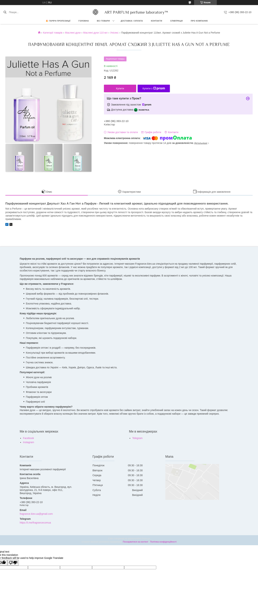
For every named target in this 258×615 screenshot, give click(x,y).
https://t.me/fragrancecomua (35, 522)
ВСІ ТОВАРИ (103, 21)
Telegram (137, 438)
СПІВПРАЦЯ (176, 21)
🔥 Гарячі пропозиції (58, 21)
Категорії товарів (52, 32)
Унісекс (114, 32)
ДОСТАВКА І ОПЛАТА (132, 21)
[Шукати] (5, 12)
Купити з (153, 88)
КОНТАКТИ (156, 21)
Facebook (28, 438)
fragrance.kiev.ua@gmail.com (36, 513)
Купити (120, 88)
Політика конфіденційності (163, 542)
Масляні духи (73, 32)
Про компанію (199, 21)
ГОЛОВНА (83, 21)
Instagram (28, 442)
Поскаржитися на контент (135, 542)
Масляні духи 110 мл (95, 32)
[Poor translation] (13, 563)
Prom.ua (146, 538)
